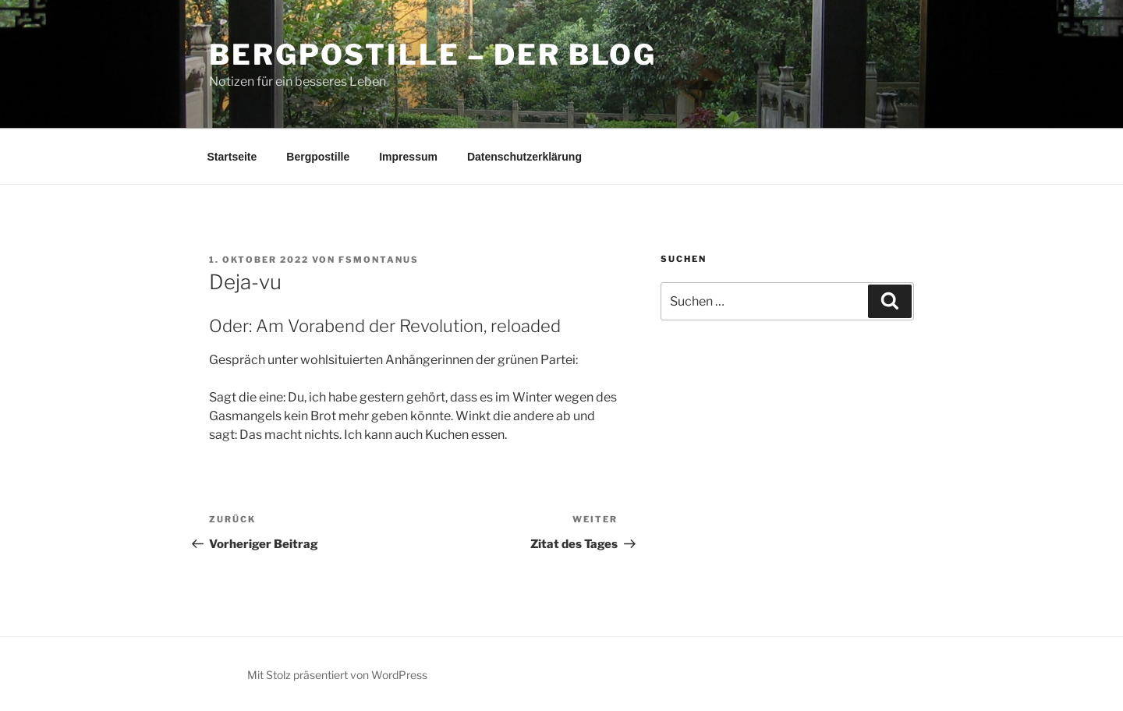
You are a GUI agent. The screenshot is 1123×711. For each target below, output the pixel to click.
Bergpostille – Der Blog (433, 54)
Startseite (232, 156)
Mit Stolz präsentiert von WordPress (337, 674)
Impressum (408, 156)
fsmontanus (378, 259)
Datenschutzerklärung (524, 156)
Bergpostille (317, 156)
